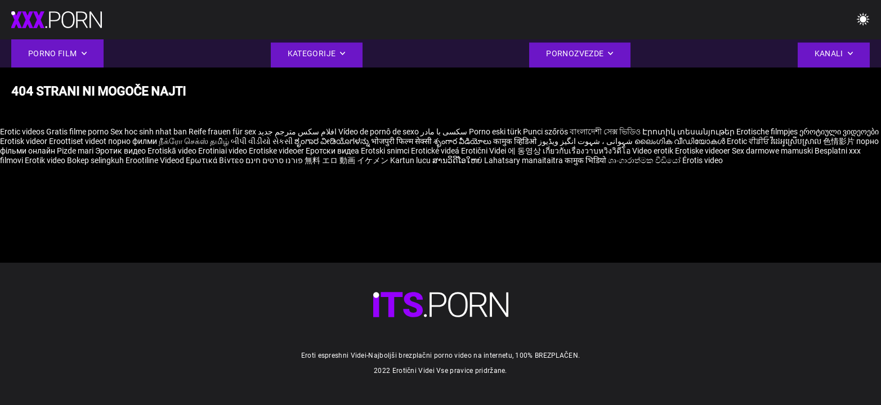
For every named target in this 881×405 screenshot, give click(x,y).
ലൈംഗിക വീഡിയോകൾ (680, 141)
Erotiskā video (172, 150)
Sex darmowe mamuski (772, 150)
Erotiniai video (223, 150)
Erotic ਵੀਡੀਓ (749, 141)
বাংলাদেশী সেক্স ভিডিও (605, 131)
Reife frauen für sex (222, 131)
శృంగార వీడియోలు (463, 141)
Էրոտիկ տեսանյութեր (689, 131)
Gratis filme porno (77, 131)
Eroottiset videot (78, 141)
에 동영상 (525, 150)
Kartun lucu (411, 160)
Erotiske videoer (277, 150)
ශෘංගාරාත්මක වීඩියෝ (645, 160)
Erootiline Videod (156, 160)
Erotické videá (436, 150)
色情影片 (839, 141)
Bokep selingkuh (95, 160)
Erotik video (46, 160)
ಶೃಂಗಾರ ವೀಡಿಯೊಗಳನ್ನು (332, 141)
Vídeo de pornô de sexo (378, 131)
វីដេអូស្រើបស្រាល (797, 141)
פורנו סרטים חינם (274, 160)
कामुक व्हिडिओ (515, 141)
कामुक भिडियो (586, 160)
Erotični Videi (484, 150)
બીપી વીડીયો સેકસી (262, 141)
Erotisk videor (24, 141)
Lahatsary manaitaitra (524, 160)
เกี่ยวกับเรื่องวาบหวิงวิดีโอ (587, 150)
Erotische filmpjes (767, 131)
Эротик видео (121, 150)
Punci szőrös (545, 131)
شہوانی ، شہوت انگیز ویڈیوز (586, 141)
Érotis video (702, 160)
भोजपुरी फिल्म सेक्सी (401, 141)
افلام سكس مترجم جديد (297, 131)
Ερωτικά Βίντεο (215, 160)
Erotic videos (23, 131)
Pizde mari (75, 150)
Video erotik (653, 150)
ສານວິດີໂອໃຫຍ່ (458, 160)
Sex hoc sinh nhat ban (148, 131)
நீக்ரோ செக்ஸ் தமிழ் (194, 141)
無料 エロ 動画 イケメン (346, 160)
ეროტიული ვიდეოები (839, 131)
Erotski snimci (386, 150)
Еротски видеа (333, 150)
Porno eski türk (495, 131)
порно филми (132, 141)
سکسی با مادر (444, 131)
